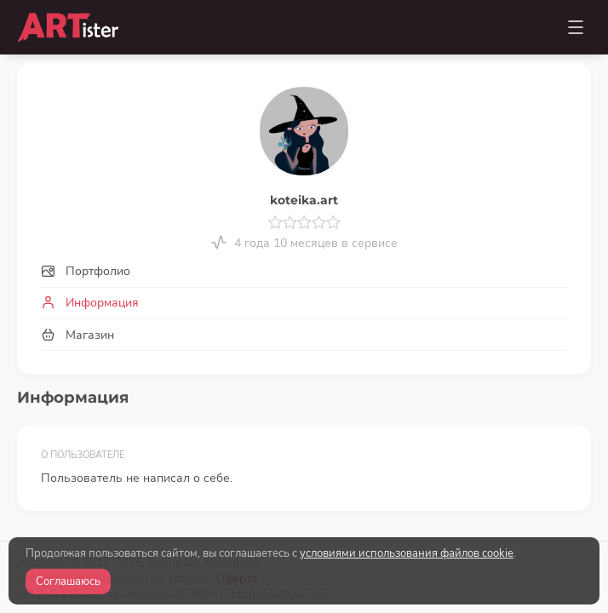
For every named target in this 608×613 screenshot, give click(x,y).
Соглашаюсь (68, 581)
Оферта (236, 504)
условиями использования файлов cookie (406, 553)
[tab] (304, 272)
